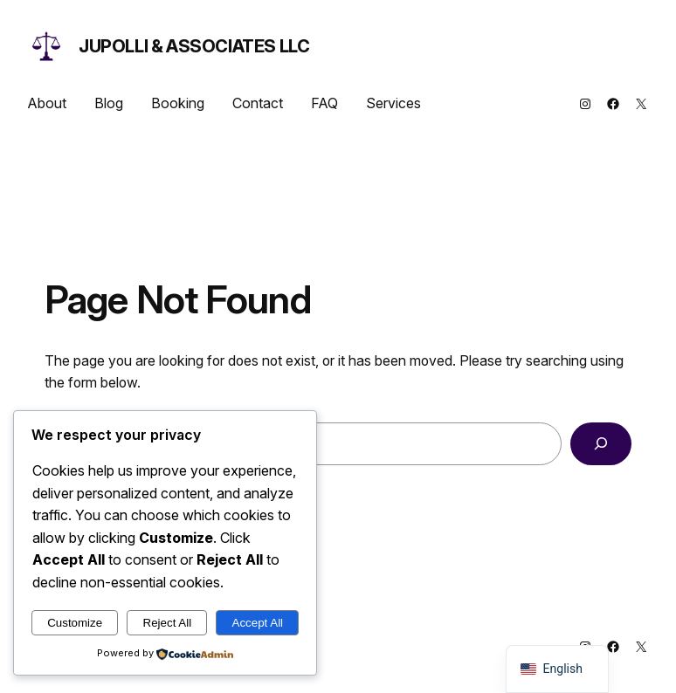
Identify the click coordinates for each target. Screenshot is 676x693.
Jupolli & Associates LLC (194, 46)
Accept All (258, 622)
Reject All (167, 622)
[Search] (600, 443)
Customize (74, 622)
